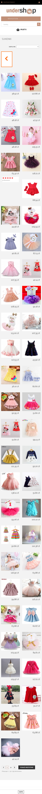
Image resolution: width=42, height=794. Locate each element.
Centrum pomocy (9, 2)
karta (21, 792)
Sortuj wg (12, 46)
